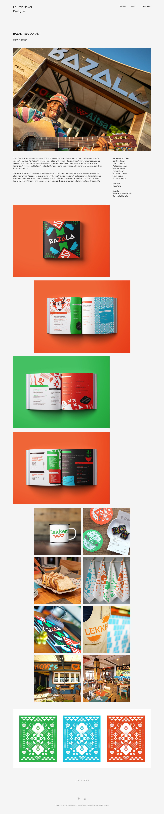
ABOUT (134, 6)
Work (123, 6)
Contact (146, 6)
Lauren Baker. (23, 7)
